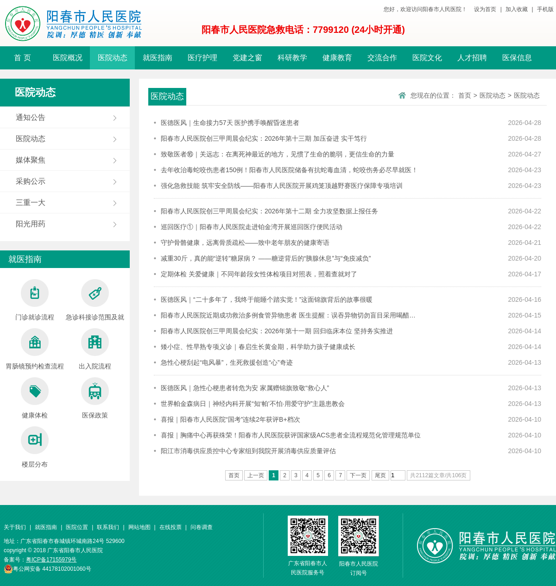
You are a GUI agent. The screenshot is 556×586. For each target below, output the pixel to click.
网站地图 (139, 527)
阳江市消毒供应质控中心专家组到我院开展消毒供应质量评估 (248, 451)
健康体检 (35, 398)
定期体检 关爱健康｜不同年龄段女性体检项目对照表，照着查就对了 (259, 274)
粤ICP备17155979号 (51, 559)
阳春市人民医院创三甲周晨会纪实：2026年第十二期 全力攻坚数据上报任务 (269, 211)
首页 (464, 95)
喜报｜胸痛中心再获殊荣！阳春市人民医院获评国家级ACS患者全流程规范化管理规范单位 (291, 435)
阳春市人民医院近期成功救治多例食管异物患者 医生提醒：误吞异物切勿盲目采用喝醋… (288, 315)
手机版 (545, 9)
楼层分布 (35, 447)
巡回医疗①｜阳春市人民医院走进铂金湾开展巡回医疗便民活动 (251, 227)
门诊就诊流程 (35, 300)
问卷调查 (201, 527)
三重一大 (30, 202)
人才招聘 (472, 58)
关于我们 (15, 527)
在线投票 (170, 527)
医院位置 (77, 527)
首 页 (22, 58)
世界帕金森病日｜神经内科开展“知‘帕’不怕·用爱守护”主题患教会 (253, 403)
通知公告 (30, 117)
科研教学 (292, 58)
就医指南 (157, 58)
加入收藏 (516, 9)
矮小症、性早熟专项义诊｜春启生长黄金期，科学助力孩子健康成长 (258, 346)
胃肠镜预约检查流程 (35, 349)
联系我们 (108, 527)
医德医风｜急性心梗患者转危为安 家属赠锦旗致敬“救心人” (245, 388)
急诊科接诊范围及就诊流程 (95, 302)
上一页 (255, 475)
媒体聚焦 (30, 160)
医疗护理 (202, 58)
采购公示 (30, 181)
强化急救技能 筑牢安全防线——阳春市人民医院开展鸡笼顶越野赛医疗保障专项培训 (282, 185)
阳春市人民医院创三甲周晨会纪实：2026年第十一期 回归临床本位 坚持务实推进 (277, 331)
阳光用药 (30, 224)
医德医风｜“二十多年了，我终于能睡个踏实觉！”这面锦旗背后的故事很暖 (267, 299)
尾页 (380, 475)
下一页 (358, 475)
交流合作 (382, 58)
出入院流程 (95, 349)
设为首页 (485, 9)
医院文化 (427, 58)
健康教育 (337, 58)
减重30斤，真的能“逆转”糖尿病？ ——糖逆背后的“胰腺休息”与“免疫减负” (266, 258)
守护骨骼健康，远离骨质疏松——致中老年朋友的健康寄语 (245, 242)
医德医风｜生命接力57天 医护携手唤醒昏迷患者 (230, 122)
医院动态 (112, 58)
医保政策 (95, 398)
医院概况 (67, 58)
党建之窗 (247, 58)
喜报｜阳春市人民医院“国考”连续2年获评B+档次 (230, 419)
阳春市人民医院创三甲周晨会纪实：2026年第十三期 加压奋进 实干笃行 (264, 138)
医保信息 (517, 58)
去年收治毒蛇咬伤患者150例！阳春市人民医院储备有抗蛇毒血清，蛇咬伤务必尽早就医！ (289, 170)
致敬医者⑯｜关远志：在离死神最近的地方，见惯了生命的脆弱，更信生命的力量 (277, 154)
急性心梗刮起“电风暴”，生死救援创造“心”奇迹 (227, 362)
